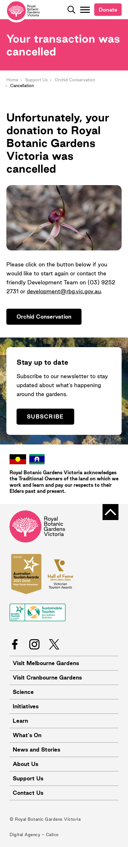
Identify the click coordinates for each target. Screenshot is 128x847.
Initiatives (26, 706)
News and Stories (36, 749)
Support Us (36, 79)
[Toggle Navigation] (85, 9)
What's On (27, 735)
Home (12, 79)
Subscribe (45, 416)
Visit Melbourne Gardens (46, 663)
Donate (108, 9)
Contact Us (28, 793)
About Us (25, 764)
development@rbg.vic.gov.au (64, 291)
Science (23, 692)
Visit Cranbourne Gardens (47, 677)
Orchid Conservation (75, 79)
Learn (20, 721)
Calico (52, 834)
